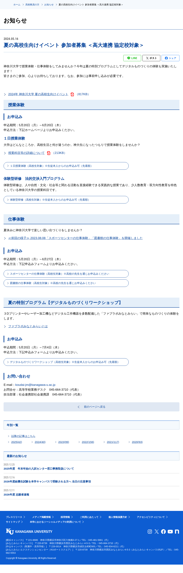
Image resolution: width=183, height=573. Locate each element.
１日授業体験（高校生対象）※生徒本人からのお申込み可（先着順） (58, 166)
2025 (16, 449)
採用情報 (65, 525)
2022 (88, 449)
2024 (40, 449)
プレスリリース (14, 525)
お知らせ (49, 4)
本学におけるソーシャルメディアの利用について (55, 530)
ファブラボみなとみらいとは (28, 330)
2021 (113, 449)
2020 (137, 449)
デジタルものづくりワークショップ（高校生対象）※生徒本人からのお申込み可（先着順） (73, 367)
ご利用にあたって (89, 525)
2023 (63, 449)
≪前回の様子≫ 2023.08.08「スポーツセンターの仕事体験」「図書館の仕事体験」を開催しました (75, 240)
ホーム (16, 4)
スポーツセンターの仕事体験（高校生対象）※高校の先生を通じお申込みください (67, 276)
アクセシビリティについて (151, 525)
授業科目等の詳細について (26, 153)
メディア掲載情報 (41, 525)
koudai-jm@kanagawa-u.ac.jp (35, 390)
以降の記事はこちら (23, 443)
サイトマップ (13, 530)
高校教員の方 (32, 4)
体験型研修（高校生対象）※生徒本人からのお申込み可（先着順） (56, 201)
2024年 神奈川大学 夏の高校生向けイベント (38, 94)
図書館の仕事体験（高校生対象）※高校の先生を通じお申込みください (59, 286)
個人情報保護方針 (117, 525)
